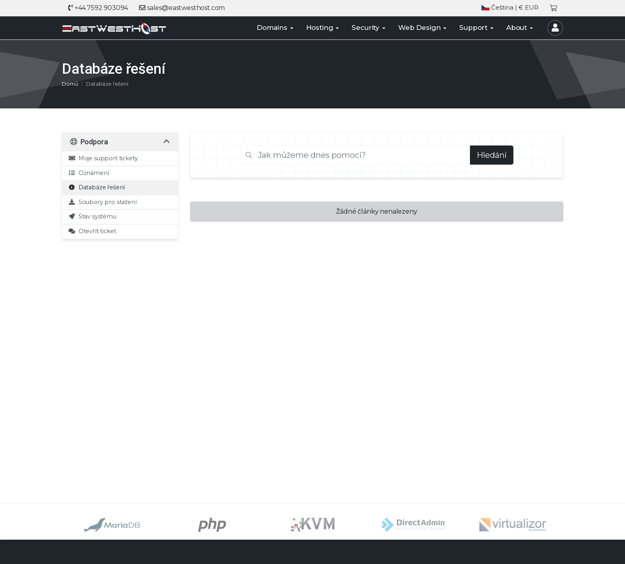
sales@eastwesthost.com (182, 8)
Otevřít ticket (92, 231)
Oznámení (88, 173)
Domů (70, 84)
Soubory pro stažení (102, 202)
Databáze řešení (96, 187)
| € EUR (510, 7)
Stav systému (92, 216)
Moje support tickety (103, 158)
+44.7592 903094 (98, 8)
